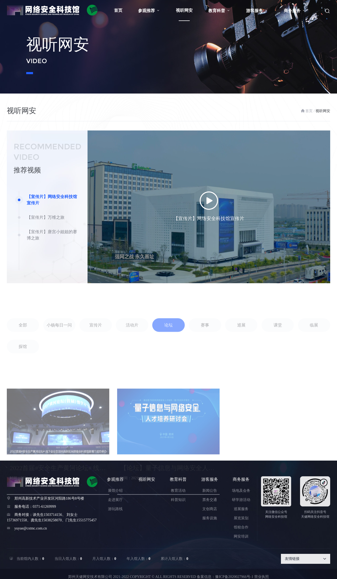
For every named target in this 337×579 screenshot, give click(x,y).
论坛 (168, 347)
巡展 (241, 347)
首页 (118, 10)
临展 (314, 347)
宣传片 (95, 347)
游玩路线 (115, 509)
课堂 (278, 347)
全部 (23, 347)
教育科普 (219, 10)
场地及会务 (241, 491)
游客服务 (257, 10)
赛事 (205, 347)
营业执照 (261, 577)
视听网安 (184, 10)
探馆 (23, 368)
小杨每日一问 (59, 347)
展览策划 (241, 518)
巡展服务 (241, 509)
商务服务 (295, 10)
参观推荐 (149, 10)
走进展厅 (115, 500)
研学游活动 (241, 500)
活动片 (132, 347)
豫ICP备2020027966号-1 (234, 577)
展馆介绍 (115, 491)
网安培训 (241, 536)
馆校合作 (241, 527)
